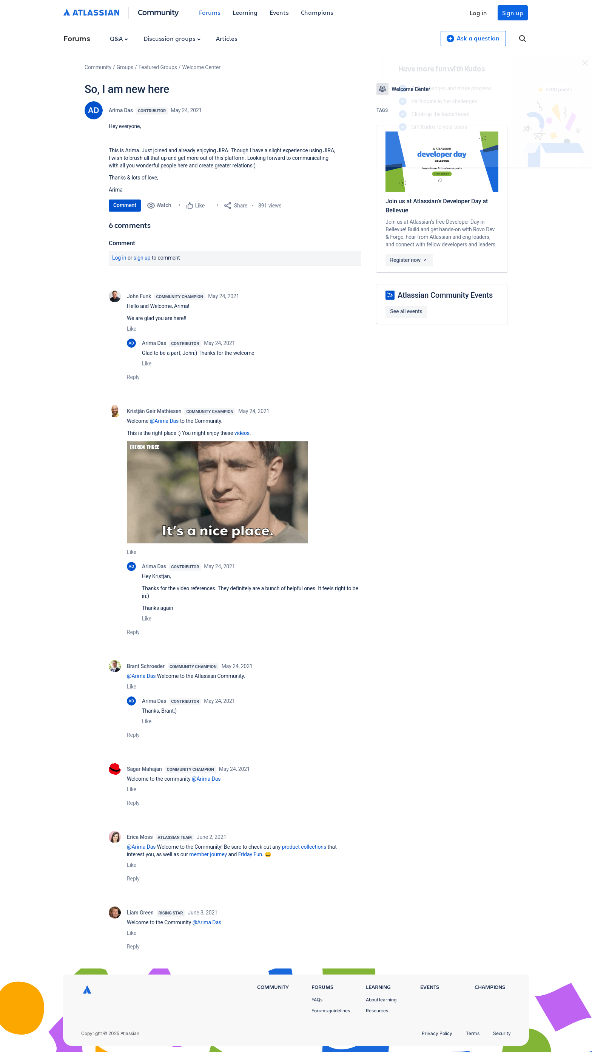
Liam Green (140, 913)
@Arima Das (164, 421)
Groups (125, 67)
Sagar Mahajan (144, 769)
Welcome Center (201, 67)
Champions (317, 12)
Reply (133, 377)
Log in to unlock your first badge (385, 149)
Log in (478, 13)
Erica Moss (140, 837)
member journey (208, 854)
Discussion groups (172, 38)
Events (279, 12)
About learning (381, 999)
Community (158, 11)
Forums (209, 12)
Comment (124, 205)
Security (502, 1033)
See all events (406, 311)
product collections (304, 847)
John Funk (139, 296)
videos (242, 433)
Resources (377, 1010)
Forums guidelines (330, 1010)
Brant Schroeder (146, 666)
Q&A (119, 38)
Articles (226, 38)
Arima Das (121, 110)
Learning (245, 12)
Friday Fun (250, 854)
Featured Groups (158, 67)
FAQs (316, 999)
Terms (472, 1033)
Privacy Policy (437, 1033)
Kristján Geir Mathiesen (154, 411)
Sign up (512, 13)
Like (131, 329)
